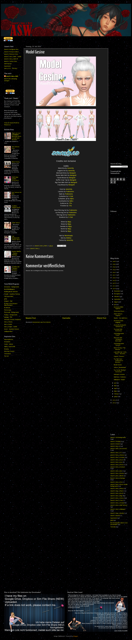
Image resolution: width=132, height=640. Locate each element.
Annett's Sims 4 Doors (116, 460)
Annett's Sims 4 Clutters (117, 455)
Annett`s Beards (115, 515)
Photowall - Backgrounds (11, 312)
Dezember (117, 291)
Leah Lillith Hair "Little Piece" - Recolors (120, 352)
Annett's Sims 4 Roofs (116, 493)
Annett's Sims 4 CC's (116, 452)
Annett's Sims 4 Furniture (117, 467)
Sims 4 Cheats (8, 322)
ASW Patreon (8, 63)
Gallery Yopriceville (9, 346)
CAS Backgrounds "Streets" (119, 344)
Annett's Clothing (115, 441)
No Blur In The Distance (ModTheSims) (10, 304)
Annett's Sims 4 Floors (117, 464)
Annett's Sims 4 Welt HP (11, 59)
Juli (115, 304)
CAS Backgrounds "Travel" (119, 334)
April (115, 388)
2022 (114, 272)
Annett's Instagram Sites (11, 49)
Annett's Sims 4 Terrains (117, 503)
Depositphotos (8, 339)
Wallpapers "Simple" (119, 379)
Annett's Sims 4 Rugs (116, 496)
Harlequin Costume (119, 374)
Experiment (7, 66)
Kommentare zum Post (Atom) (41, 322)
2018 (114, 283)
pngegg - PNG (8, 317)
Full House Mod (8, 296)
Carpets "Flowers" (119, 356)
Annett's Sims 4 (34, 248)
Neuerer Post (31, 318)
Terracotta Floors (119, 311)
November (117, 294)
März (115, 391)
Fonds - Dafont (8, 344)
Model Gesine (118, 365)
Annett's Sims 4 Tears (116, 500)
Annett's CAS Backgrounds (118, 437)
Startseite (66, 318)
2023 (114, 269)
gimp (5, 299)
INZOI (111, 520)
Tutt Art (6, 356)
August (116, 302)
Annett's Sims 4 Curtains (117, 457)
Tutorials (113, 527)
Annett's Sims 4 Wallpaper (117, 509)
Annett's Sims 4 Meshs (117, 476)
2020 (114, 278)
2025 (114, 264)
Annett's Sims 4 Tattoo (117, 498)
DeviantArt (7, 342)
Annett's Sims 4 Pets (116, 482)
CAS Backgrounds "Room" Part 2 (16, 238)
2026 (114, 261)
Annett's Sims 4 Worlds (117, 513)
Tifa (70, 203)
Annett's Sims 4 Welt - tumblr (12, 56)
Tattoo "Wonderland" (120, 367)
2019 (114, 280)
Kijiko (72, 199)
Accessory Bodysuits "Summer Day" (120, 325)
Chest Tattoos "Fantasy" (118, 314)
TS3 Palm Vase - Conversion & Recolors (118, 360)
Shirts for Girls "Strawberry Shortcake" (118, 339)
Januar (116, 396)
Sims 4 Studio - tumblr (10, 326)
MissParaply (69, 235)
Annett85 (70, 168)
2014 (114, 403)
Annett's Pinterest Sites (11, 54)
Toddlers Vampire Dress (16, 206)
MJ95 (69, 222)
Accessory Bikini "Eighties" (118, 307)
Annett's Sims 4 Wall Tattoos (118, 505)
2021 (114, 275)
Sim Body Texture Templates (12, 319)
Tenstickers (7, 353)
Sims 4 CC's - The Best (10, 68)
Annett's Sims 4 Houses (117, 473)
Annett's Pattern (115, 444)
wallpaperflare (8, 331)
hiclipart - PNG (8, 301)
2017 (114, 286)
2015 (114, 400)
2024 (114, 267)
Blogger (75, 636)
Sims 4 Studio (8, 324)
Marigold (72, 173)
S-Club (71, 196)
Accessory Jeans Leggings (118, 321)
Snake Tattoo (16, 223)
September (117, 299)
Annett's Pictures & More (11, 52)
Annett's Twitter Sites (10, 61)
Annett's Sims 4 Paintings (117, 478)
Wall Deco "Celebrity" (120, 377)
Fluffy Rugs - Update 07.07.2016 (15, 178)
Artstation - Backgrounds (11, 287)
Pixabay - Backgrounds (10, 315)
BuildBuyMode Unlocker (11, 291)
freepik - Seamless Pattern (12, 294)
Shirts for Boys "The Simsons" (119, 348)
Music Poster (16, 162)
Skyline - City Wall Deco (120, 318)
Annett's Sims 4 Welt (12, 76)
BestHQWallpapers (9, 289)
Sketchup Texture (9, 351)
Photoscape (7, 310)
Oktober (117, 296)
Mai (115, 385)
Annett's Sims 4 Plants (116, 491)
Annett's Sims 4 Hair (116, 471)
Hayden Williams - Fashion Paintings (16, 253)
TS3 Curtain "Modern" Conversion (120, 370)
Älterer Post (101, 318)
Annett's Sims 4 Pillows (117, 488)
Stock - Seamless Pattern (11, 329)
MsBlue (68, 238)
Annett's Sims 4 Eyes (116, 462)
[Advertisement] (119, 73)
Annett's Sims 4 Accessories (118, 448)
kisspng (6, 349)
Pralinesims (70, 191)
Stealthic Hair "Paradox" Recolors (16, 268)
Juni (115, 383)
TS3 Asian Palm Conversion (118, 330)
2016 (114, 288)
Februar (116, 394)
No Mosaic (7, 307)
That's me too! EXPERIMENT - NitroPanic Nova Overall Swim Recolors (16, 136)
